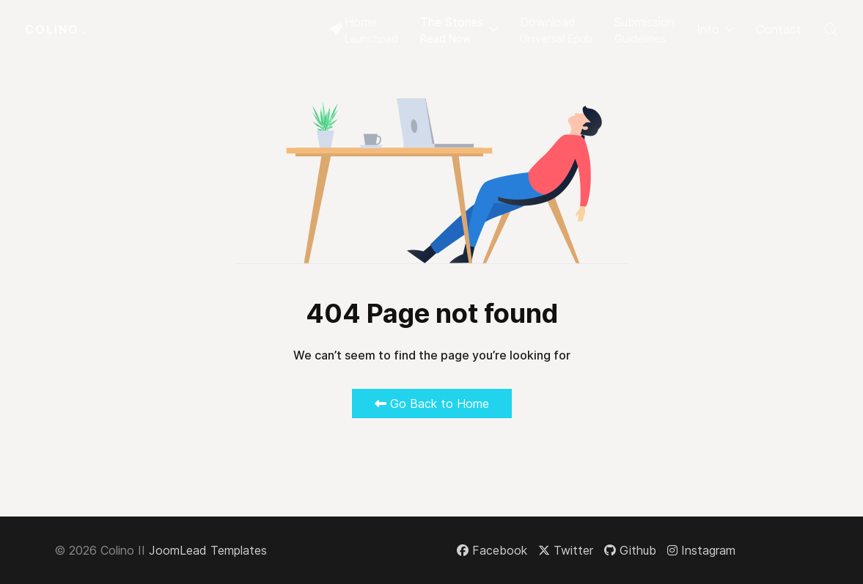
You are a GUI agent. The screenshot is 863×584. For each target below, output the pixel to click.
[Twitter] (565, 550)
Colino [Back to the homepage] (56, 29)
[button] (459, 29)
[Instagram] (701, 550)
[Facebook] (492, 550)
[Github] (630, 550)
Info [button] (715, 29)
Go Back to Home (432, 403)
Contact (778, 29)
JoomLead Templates (208, 550)
